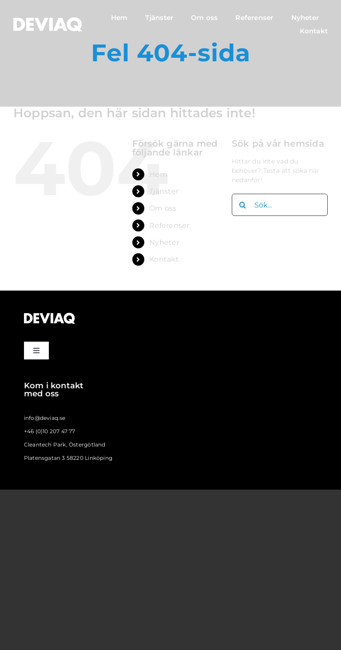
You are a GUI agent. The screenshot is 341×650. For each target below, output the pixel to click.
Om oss (162, 208)
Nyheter (164, 242)
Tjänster (163, 191)
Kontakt (163, 259)
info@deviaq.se (45, 418)
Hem (158, 174)
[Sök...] (280, 205)
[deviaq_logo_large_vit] (47, 20)
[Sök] (243, 205)
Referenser (169, 225)
